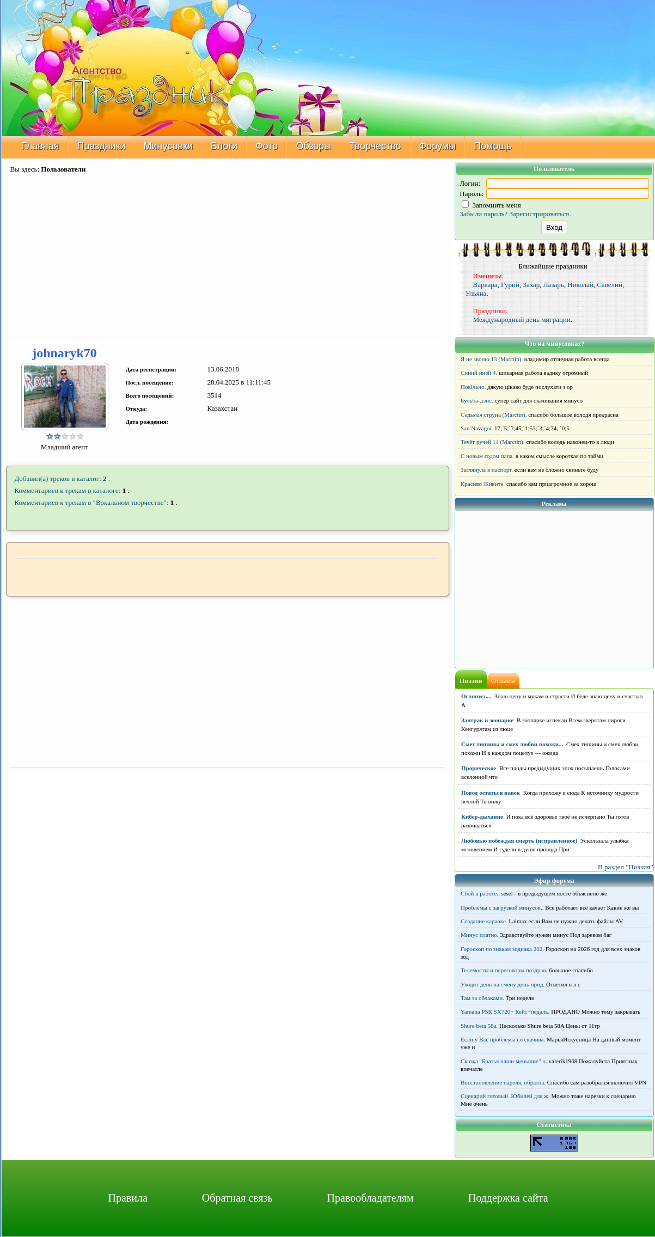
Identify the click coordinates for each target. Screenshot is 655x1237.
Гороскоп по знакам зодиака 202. (502, 949)
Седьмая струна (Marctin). (494, 414)
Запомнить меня (491, 205)
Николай (580, 285)
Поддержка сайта (508, 1198)
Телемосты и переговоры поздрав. (504, 970)
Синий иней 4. (479, 372)
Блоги (224, 146)
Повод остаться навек (490, 792)
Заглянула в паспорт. (487, 469)
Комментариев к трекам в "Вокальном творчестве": (92, 502)
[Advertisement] (227, 256)
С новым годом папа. (487, 456)
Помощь (493, 146)
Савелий (609, 285)
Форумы (437, 146)
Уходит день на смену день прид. (502, 984)
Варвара (485, 285)
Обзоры (313, 146)
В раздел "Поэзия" (625, 867)
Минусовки (168, 146)
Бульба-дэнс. (477, 400)
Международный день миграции (522, 319)
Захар (531, 285)
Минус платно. (480, 934)
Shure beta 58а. (479, 1025)
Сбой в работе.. (480, 893)
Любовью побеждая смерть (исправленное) (519, 840)
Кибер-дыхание (482, 816)
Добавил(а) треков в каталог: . (63, 478)
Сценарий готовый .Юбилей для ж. (505, 1096)
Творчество (375, 146)
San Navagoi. (477, 428)
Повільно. (473, 386)
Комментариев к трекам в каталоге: (68, 490)
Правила (127, 1198)
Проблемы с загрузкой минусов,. (502, 907)
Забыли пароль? (483, 214)
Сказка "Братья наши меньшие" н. (504, 1061)
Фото (266, 146)
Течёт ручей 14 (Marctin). (492, 441)
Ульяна (476, 293)
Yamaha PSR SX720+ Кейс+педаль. (505, 1011)
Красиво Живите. (483, 483)
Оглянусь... (476, 696)
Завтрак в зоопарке (487, 720)
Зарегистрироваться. (540, 214)
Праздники (101, 146)
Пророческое (478, 768)
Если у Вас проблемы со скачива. (503, 1039)
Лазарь (553, 285)
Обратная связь (237, 1198)
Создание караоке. (484, 921)
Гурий (510, 285)
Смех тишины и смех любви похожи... (512, 744)
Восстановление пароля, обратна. (503, 1082)
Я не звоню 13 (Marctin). (492, 359)
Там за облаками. (482, 998)
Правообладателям (370, 1198)
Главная (40, 146)
